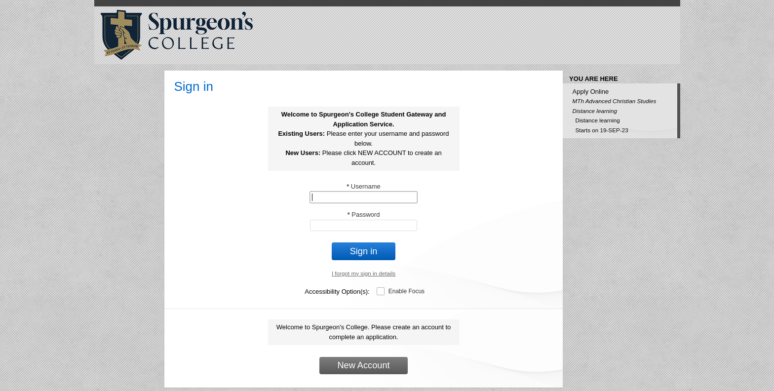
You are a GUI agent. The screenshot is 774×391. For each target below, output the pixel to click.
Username (364, 186)
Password (364, 214)
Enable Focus (406, 291)
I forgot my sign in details (363, 273)
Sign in (364, 251)
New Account (363, 365)
